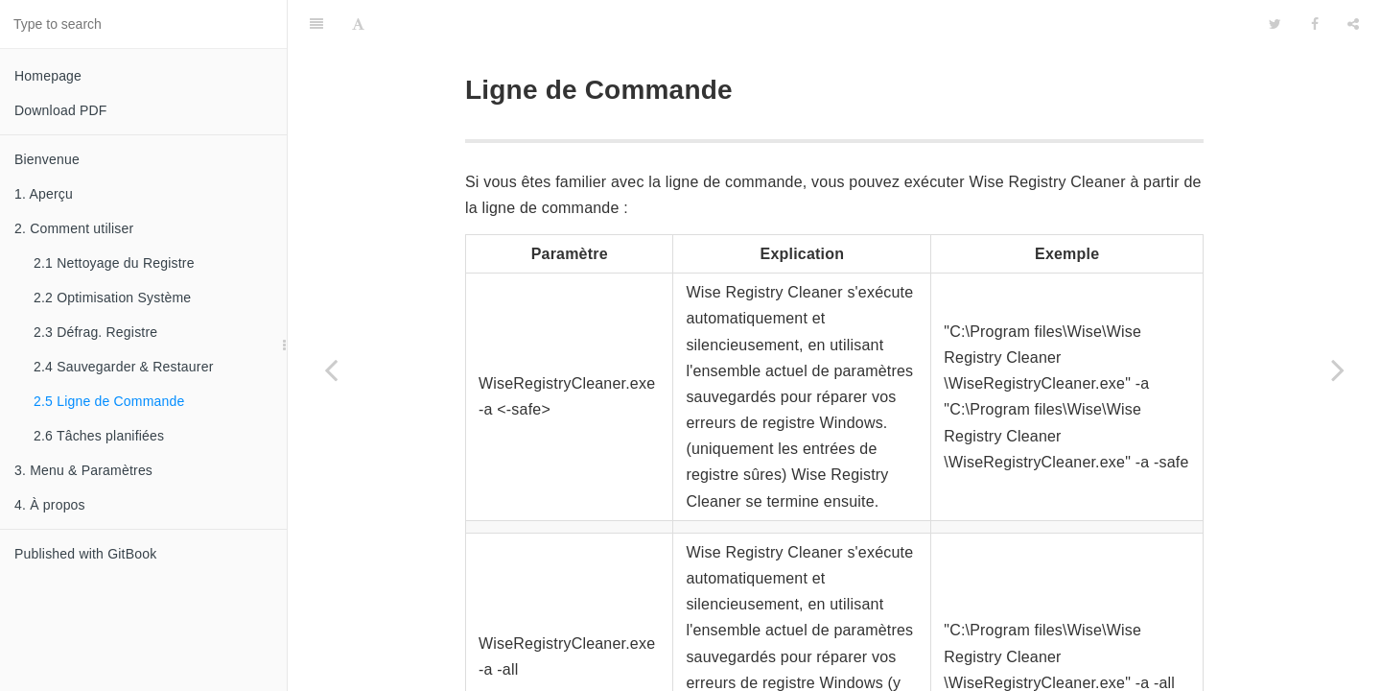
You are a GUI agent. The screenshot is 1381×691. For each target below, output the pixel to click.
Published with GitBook (85, 553)
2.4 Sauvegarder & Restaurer (124, 366)
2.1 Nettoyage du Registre (114, 263)
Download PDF (60, 110)
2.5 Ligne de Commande (109, 401)
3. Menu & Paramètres (83, 470)
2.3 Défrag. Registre (95, 332)
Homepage (48, 75)
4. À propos (49, 504)
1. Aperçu (43, 194)
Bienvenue (47, 159)
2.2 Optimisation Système (112, 297)
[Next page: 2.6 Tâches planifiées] (1338, 369)
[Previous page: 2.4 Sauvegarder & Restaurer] (331, 369)
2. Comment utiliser (73, 228)
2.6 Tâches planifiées (99, 435)
